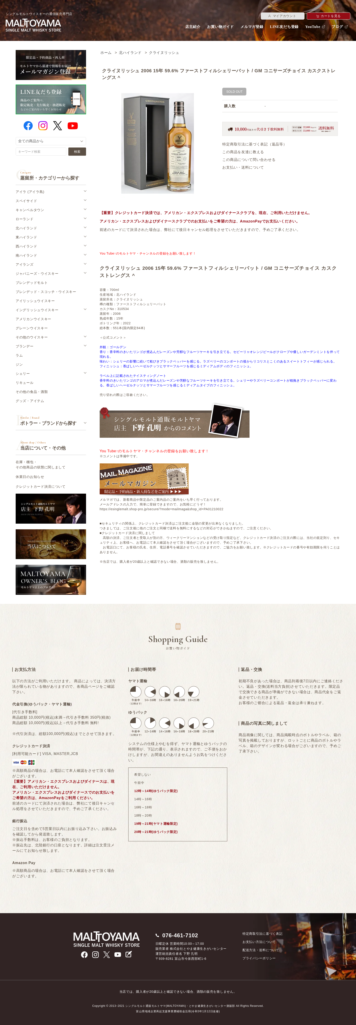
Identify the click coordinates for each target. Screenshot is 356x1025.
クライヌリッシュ (164, 53)
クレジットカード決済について (41, 486)
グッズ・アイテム (30, 401)
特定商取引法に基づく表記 (262, 933)
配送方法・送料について (260, 950)
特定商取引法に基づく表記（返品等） (254, 144)
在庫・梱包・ (41, 465)
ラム (19, 355)
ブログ (337, 27)
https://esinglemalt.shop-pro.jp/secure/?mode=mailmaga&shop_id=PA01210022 (161, 509)
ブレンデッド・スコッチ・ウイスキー (46, 292)
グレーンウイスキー (32, 328)
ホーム (106, 53)
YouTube (312, 27)
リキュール (25, 383)
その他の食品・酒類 (32, 392)
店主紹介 (192, 27)
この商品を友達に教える (243, 152)
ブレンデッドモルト (32, 283)
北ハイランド (130, 53)
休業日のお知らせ (30, 477)
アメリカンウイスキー (33, 319)
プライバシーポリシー (259, 958)
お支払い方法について (259, 942)
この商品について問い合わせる (248, 160)
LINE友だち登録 (284, 27)
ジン (19, 364)
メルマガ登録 (251, 27)
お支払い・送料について (243, 167)
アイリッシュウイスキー (35, 301)
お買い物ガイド (220, 27)
